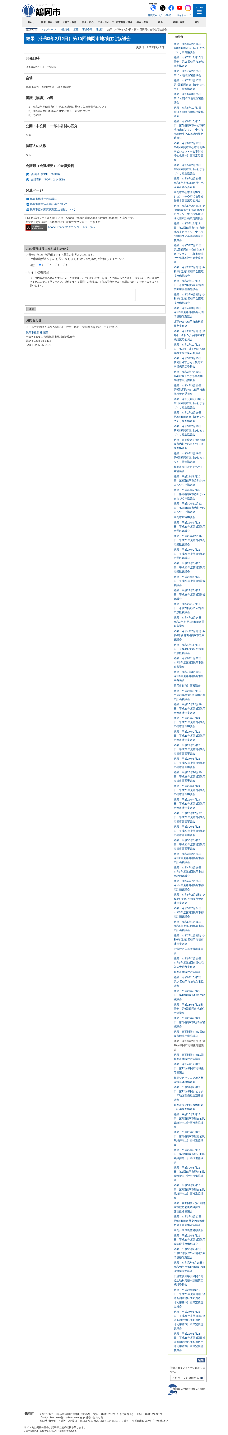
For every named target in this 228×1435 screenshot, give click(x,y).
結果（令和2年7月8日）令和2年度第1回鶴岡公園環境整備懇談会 (189, 271)
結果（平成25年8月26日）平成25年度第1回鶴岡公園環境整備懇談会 (189, 1239)
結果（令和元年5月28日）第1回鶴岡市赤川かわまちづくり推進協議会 (189, 403)
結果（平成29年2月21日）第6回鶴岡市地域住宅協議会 (189, 1022)
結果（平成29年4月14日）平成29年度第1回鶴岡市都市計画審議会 (189, 803)
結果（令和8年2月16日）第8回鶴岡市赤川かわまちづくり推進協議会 (189, 48)
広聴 (75, 29)
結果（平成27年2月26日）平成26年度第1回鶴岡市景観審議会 (189, 553)
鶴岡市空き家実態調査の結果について (53, 209)
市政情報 (65, 29)
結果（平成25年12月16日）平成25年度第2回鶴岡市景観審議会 (189, 540)
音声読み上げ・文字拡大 (160, 15)
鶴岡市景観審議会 (184, 517)
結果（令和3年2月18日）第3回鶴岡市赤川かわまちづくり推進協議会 (189, 430)
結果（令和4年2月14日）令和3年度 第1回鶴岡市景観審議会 (189, 621)
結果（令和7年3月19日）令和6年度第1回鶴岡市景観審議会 (189, 676)
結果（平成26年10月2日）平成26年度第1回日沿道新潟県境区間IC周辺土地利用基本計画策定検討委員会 (189, 1298)
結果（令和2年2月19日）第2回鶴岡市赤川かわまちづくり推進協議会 (189, 416)
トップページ (48, 29)
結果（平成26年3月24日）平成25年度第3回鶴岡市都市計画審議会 (189, 722)
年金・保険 (142, 22)
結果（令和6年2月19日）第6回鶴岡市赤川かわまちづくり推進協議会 (189, 457)
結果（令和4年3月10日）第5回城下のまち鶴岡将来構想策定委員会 (189, 389)
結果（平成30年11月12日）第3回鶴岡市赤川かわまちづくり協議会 (189, 507)
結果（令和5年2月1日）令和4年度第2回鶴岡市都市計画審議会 (189, 898)
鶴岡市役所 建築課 (37, 334)
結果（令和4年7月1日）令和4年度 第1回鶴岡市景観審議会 (189, 635)
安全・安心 (87, 22)
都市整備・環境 (124, 22)
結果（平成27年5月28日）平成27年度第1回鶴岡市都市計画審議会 (189, 749)
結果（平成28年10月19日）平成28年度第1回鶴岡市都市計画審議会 (189, 776)
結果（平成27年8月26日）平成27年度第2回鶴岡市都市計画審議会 (189, 762)
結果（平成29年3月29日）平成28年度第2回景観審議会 (189, 594)
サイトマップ (184, 15)
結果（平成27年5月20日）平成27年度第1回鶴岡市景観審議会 (189, 567)
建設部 (100, 29)
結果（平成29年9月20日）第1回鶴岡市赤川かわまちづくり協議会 (189, 480)
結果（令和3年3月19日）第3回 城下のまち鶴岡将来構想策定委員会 (189, 362)
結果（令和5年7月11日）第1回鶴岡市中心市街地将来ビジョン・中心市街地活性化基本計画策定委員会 (189, 253)
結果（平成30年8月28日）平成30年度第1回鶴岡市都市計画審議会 (189, 844)
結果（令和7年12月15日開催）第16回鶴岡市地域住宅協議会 (189, 61)
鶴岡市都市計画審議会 (187, 685)
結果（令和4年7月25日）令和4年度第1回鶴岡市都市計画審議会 (189, 885)
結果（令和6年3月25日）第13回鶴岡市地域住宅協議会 (189, 98)
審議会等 (87, 29)
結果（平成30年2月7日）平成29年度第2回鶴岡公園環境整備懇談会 (189, 1253)
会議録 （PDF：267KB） (46, 174)
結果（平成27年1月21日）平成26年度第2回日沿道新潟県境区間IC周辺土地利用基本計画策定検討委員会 (189, 1320)
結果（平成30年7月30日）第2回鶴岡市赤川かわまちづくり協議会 (189, 494)
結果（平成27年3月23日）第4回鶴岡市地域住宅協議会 (189, 995)
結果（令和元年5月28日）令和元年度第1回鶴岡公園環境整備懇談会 (189, 1266)
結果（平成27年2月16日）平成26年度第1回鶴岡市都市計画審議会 (189, 735)
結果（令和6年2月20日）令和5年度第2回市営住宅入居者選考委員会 (189, 182)
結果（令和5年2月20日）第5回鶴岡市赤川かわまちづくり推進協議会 (189, 169)
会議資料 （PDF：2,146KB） (49, 179)
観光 (197, 22)
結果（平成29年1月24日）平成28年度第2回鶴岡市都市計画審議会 (189, 790)
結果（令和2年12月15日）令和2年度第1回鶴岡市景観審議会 (189, 608)
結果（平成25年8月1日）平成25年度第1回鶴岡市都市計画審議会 (189, 695)
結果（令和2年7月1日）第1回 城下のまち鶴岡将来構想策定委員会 (189, 335)
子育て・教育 (69, 22)
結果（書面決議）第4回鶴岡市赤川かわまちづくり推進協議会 (189, 444)
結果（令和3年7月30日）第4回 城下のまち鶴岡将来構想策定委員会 (189, 376)
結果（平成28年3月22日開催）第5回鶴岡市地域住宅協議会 (189, 1008)
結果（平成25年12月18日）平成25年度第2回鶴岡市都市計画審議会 (189, 708)
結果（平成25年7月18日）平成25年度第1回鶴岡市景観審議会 (189, 526)
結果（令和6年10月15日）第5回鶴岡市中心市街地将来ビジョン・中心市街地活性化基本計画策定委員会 (189, 129)
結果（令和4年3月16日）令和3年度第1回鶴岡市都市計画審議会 (189, 871)
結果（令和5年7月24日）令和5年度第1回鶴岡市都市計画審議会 (189, 912)
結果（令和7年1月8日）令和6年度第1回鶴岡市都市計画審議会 (189, 939)
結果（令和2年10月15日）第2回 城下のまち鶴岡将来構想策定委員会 (189, 348)
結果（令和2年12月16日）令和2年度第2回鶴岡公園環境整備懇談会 (189, 285)
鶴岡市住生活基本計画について (48, 204)
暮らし (31, 22)
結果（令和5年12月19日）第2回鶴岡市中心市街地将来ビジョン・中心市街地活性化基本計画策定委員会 (189, 232)
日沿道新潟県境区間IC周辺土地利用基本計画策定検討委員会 (188, 1280)
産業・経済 (178, 22)
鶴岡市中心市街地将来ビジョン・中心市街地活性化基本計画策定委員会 (188, 196)
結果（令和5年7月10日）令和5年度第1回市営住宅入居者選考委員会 (189, 962)
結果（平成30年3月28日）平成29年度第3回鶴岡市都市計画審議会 (189, 830)
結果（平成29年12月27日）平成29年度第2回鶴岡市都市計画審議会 (189, 817)
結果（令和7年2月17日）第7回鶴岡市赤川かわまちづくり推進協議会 (189, 84)
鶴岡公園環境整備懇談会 (188, 1230)
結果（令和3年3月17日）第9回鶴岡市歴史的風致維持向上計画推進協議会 (189, 1220)
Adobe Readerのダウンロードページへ (60, 227)
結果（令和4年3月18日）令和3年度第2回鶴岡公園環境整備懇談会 (189, 312)
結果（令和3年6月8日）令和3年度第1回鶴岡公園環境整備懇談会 (189, 298)
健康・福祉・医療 (50, 22)
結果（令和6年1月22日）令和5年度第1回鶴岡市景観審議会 (189, 662)
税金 (160, 22)
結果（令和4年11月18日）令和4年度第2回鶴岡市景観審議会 (189, 649)
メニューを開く (199, 10)
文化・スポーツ (106, 22)
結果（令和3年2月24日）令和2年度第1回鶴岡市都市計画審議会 (189, 858)
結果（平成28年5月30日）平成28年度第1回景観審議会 (189, 581)
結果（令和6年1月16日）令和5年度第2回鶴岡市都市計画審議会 (189, 926)
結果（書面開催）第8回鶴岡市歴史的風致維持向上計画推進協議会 (189, 1207)
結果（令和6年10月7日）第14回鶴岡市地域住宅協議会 (189, 111)
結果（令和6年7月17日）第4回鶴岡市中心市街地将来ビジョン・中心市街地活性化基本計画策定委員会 (189, 151)
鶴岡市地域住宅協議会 (43, 198)
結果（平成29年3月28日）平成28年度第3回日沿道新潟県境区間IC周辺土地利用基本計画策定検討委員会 (189, 1342)
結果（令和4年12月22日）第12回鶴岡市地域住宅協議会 (189, 1068)
